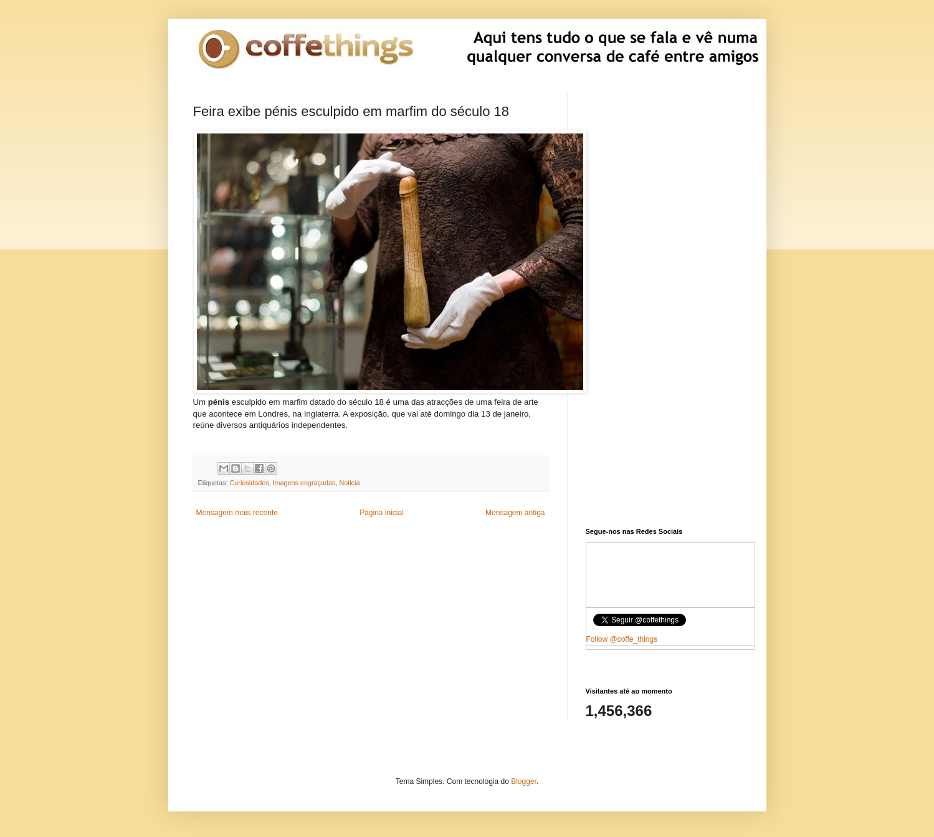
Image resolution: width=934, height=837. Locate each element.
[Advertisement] (370, 624)
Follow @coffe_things (622, 639)
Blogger (523, 781)
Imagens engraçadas (304, 482)
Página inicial (382, 512)
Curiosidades (249, 482)
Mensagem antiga (515, 512)
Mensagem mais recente (237, 512)
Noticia (349, 482)
